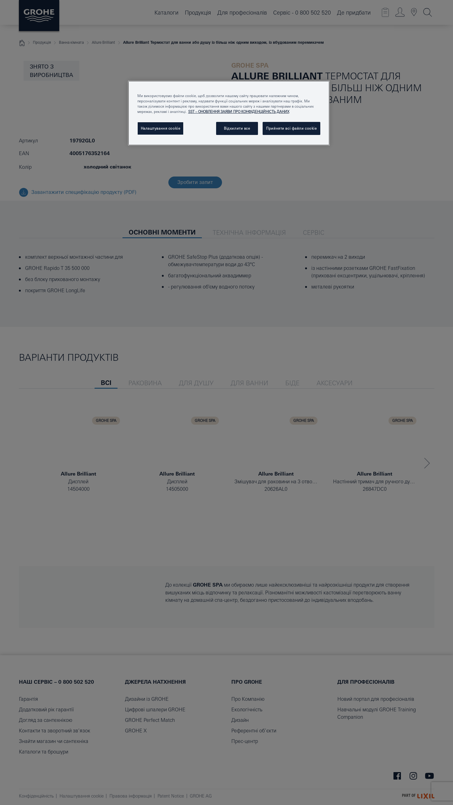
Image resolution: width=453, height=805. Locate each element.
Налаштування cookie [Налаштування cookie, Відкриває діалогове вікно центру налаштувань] (160, 128)
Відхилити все (237, 128)
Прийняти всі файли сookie (291, 128)
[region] (229, 113)
